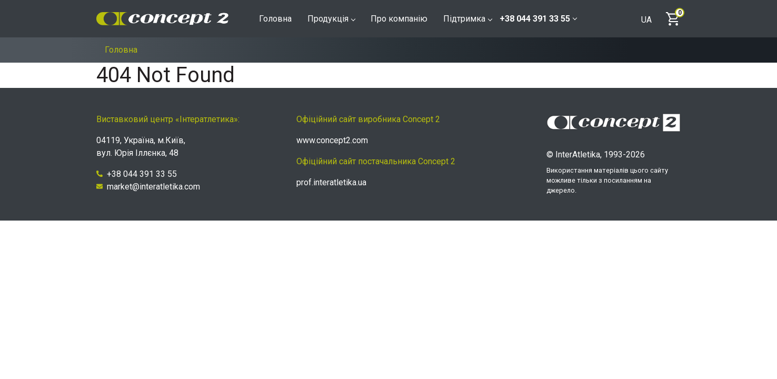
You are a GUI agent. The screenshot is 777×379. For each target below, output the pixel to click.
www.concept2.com (332, 140)
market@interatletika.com (148, 187)
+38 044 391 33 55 (538, 19)
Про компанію (399, 19)
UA (646, 20)
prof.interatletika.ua (331, 182)
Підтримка (467, 19)
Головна (275, 19)
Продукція (331, 19)
